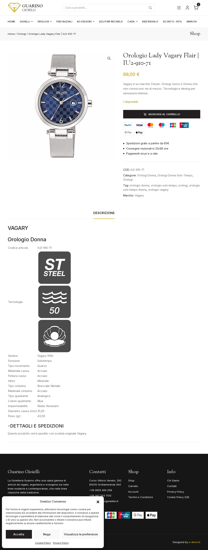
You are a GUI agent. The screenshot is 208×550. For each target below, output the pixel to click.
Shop (131, 480)
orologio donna (139, 185)
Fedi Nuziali (64, 21)
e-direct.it (194, 542)
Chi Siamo (173, 480)
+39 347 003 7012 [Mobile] (100, 495)
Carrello (133, 486)
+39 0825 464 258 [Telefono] (100, 490)
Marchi (192, 21)
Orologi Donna (146, 175)
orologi (182, 185)
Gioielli (25, 21)
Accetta (18, 534)
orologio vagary (158, 189)
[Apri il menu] (179, 7)
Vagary (139, 195)
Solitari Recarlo (111, 21)
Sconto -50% (172, 21)
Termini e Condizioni (140, 497)
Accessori (84, 21)
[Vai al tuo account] (187, 7)
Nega (47, 534)
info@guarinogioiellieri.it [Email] (103, 501)
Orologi (43, 21)
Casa (131, 21)
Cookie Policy (43, 542)
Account (133, 491)
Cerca (150, 7)
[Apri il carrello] (196, 7)
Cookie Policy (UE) (178, 497)
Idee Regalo (150, 21)
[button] (98, 501)
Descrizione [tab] (104, 213)
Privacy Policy (61, 542)
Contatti (172, 486)
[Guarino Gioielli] (25, 7)
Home (11, 21)
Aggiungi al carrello (164, 114)
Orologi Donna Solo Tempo (175, 175)
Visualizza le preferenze (81, 534)
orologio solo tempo (164, 185)
